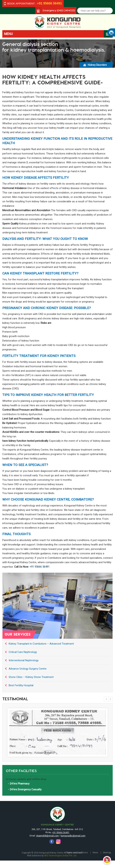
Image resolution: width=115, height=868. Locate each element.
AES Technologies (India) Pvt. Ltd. (60, 855)
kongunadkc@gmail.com (73, 835)
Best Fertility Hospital (21, 685)
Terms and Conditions (77, 852)
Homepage (84, 65)
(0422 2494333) (66, 10)
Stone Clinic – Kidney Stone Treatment (31, 677)
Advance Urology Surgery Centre (27, 668)
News (95, 852)
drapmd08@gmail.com (47, 835)
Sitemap (107, 852)
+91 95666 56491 (39, 566)
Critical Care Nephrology (23, 652)
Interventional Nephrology (24, 660)
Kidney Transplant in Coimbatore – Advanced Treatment (41, 643)
